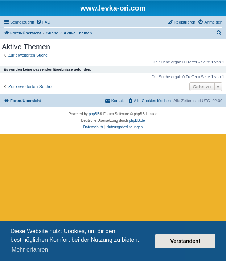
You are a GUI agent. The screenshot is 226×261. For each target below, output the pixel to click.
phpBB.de (137, 121)
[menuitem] (43, 22)
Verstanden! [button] (185, 241)
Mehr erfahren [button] (30, 249)
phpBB (94, 114)
